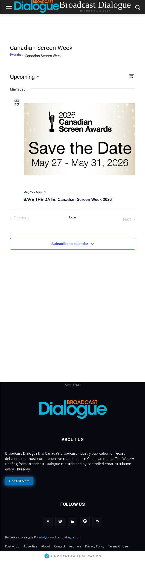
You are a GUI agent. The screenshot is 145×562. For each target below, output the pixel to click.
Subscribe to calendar (69, 244)
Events (15, 55)
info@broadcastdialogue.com (59, 537)
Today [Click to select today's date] (72, 217)
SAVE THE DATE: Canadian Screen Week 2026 (68, 199)
